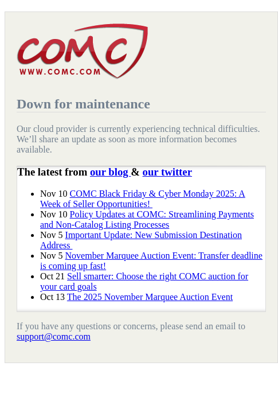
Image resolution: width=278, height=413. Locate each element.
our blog (110, 172)
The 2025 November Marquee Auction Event (150, 297)
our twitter (167, 172)
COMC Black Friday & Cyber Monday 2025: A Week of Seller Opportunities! (142, 199)
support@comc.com (54, 336)
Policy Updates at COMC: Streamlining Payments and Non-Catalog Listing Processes (147, 219)
